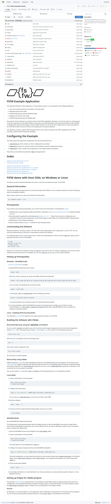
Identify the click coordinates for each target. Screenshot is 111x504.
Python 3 (13, 330)
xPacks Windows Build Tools (60, 212)
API (108, 502)
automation (10, 27)
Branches (43, 14)
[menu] (98, 502)
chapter (66, 209)
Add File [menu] (28, 17)
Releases (87, 36)
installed (20, 362)
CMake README (11, 364)
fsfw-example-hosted (18, 6)
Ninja (20, 371)
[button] (14, 17)
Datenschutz (16, 2)
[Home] (3, 2)
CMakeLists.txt (11, 65)
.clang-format (10, 56)
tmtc (8, 50)
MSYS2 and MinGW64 (15, 265)
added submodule (27, 21)
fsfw (8, 6)
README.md (10, 80)
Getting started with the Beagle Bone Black (20, 173)
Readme (87, 27)
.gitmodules (10, 62)
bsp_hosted (10, 29)
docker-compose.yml (12, 68)
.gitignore (9, 59)
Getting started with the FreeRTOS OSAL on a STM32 (22, 168)
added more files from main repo (41, 74)
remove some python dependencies (42, 38)
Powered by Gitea (6, 502)
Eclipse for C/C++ (45, 216)
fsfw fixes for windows (38, 44)
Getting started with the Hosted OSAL (18, 166)
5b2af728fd (22, 35)
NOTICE (9, 77)
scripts (8, 47)
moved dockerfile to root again (41, 68)
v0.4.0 (88, 39)
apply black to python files (39, 32)
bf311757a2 (14, 38)
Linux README (20, 316)
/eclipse (10, 44)
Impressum (25, 2)
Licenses (104, 502)
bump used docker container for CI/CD (43, 27)
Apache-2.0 (88, 29)
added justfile (36, 71)
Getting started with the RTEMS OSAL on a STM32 (21, 169)
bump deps (36, 24)
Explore (9, 2)
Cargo (46, 330)
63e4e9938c (19, 20)
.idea (8, 24)
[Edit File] (81, 84)
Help (32, 2)
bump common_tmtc (38, 50)
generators (10, 41)
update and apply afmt (39, 47)
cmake (8, 32)
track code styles (37, 59)
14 (89, 6)
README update (37, 80)
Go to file (20, 17)
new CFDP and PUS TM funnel (40, 29)
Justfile (9, 71)
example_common (12, 35)
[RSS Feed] (78, 6)
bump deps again (37, 35)
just (28, 222)
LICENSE (9, 74)
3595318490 (28, 53)
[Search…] (105, 13)
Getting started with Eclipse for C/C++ (18, 161)
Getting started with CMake (15, 163)
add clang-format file (38, 56)
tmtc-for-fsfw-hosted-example (15, 53)
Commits (17, 14)
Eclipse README (20, 482)
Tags (69, 14)
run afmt (35, 65)
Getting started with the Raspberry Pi (18, 171)
